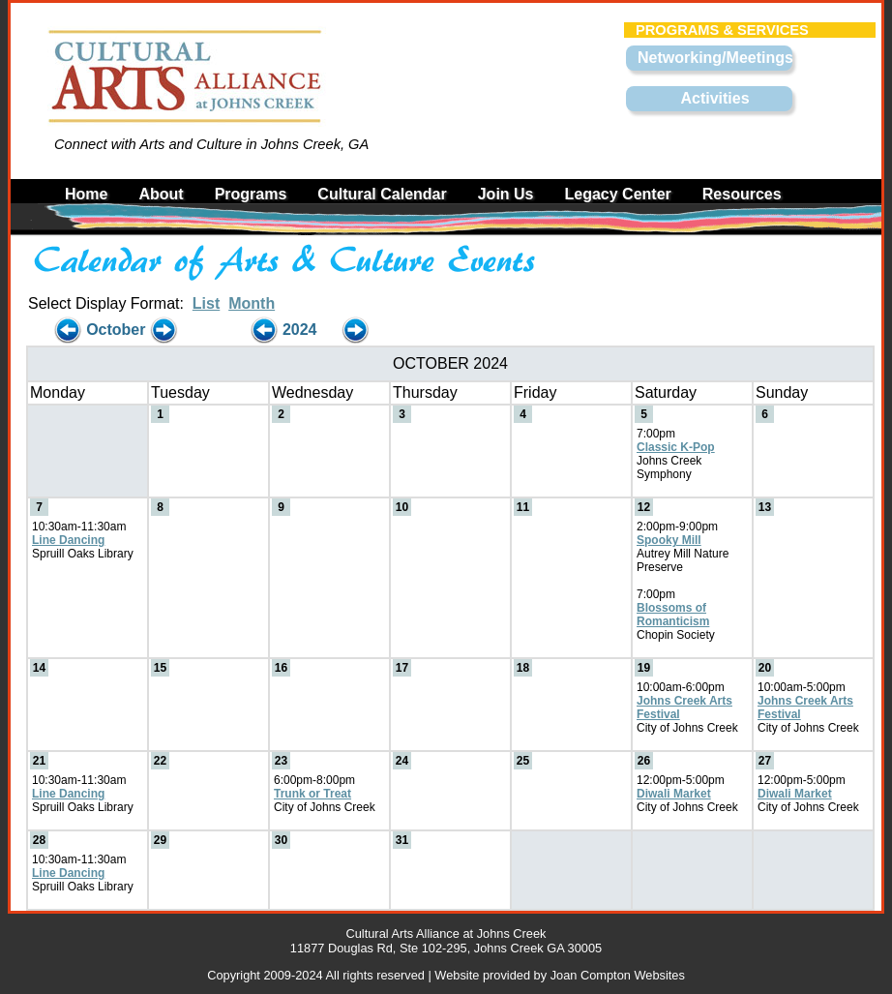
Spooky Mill (669, 540)
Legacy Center (618, 194)
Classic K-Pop (676, 447)
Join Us (506, 194)
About (160, 194)
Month (251, 303)
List (206, 303)
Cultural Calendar (381, 194)
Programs (251, 194)
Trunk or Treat (312, 793)
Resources (742, 194)
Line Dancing (68, 540)
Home (86, 194)
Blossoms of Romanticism (673, 614)
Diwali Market (674, 793)
